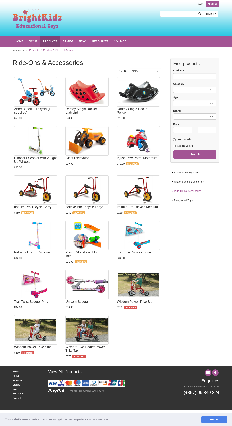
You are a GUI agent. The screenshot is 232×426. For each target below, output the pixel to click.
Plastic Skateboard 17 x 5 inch (83, 254)
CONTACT (120, 41)
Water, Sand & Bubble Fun (189, 181)
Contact (17, 398)
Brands (16, 384)
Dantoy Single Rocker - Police (133, 110)
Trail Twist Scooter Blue (134, 252)
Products (34, 50)
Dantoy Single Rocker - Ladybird (82, 110)
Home (16, 371)
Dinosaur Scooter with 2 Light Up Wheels (35, 159)
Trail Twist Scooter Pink (31, 301)
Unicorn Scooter (77, 301)
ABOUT (33, 41)
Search (195, 154)
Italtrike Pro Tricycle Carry (32, 207)
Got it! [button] (214, 419)
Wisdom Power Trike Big (134, 301)
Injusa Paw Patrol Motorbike (137, 158)
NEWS (83, 41)
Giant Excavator (77, 158)
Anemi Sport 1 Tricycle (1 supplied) (32, 110)
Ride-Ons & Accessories (187, 191)
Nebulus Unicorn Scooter (32, 252)
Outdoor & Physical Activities (59, 50)
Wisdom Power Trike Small (33, 347)
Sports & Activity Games (187, 172)
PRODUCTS (50, 41)
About (16, 375)
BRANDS (68, 41)
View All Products (65, 371)
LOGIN (200, 4)
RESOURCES (100, 41)
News (16, 389)
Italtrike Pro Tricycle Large (84, 207)
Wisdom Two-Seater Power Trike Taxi (85, 348)
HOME (19, 41)
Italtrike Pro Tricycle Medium (137, 207)
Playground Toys (183, 200)
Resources (18, 393)
